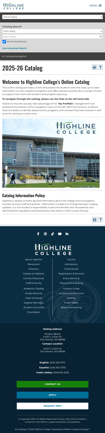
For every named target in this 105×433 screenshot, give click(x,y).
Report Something (71, 307)
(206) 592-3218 (61, 372)
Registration (65, 273)
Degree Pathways (34, 302)
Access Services (33, 293)
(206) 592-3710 (57, 362)
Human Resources (33, 278)
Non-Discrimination (76, 419)
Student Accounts (34, 307)
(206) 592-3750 (58, 367)
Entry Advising (71, 278)
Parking (71, 298)
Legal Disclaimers (57, 422)
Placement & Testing (71, 283)
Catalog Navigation (15, 56)
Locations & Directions (71, 293)
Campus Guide (71, 288)
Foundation (33, 312)
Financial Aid (71, 269)
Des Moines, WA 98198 (52, 339)
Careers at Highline (33, 273)
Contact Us (52, 384)
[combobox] (52, 17)
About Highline (33, 259)
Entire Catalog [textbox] (9, 31)
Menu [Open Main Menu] (95, 5)
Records (79, 273)
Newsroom (34, 264)
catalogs (22, 429)
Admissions (71, 264)
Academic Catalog (34, 288)
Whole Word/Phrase (16, 41)
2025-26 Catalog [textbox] (10, 17)
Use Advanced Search (14, 48)
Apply (52, 395)
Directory (34, 269)
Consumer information (36, 422)
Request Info (52, 406)
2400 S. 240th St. (52, 336)
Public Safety (71, 302)
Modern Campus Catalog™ (76, 429)
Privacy (61, 419)
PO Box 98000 (53, 334)
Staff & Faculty (34, 283)
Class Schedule (33, 298)
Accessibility (74, 422)
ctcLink (71, 259)
